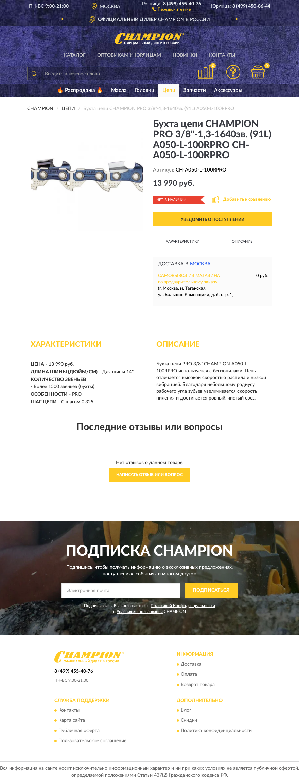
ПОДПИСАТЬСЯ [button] (211, 590)
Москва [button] (200, 264)
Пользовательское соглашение (92, 741)
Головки (144, 90)
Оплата (189, 674)
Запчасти (194, 90)
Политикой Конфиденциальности (183, 606)
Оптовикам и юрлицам (129, 55)
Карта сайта (71, 720)
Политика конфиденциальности (216, 731)
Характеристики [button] (182, 241)
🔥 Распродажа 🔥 (80, 90)
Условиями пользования (140, 611)
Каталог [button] (75, 55)
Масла (119, 90)
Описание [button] (242, 241)
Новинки (185, 55)
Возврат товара (198, 684)
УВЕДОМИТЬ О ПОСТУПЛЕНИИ (212, 219)
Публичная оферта (79, 731)
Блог (186, 710)
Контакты (222, 55)
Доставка (191, 664)
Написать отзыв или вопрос (149, 475)
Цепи (168, 90)
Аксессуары (228, 90)
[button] (171, 9)
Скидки (189, 720)
